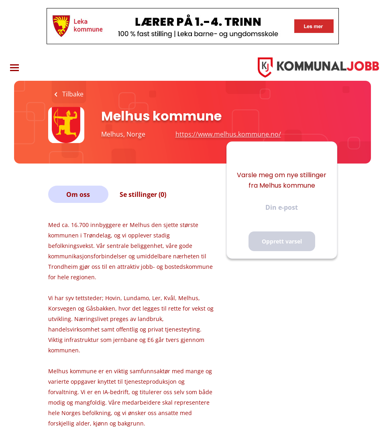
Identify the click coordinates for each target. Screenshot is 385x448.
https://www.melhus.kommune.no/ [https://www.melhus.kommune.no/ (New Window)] (228, 134)
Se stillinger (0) (143, 194)
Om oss (78, 194)
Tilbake (72, 94)
